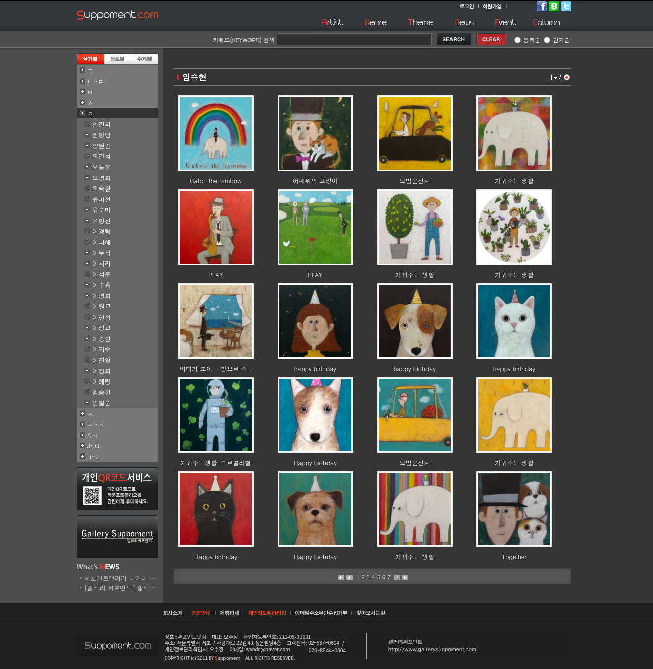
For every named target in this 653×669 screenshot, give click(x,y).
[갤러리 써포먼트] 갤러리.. (122, 587)
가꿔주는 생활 (514, 180)
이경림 (101, 231)
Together (513, 556)
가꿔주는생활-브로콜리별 (215, 462)
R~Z (93, 456)
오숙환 (101, 188)
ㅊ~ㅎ (96, 424)
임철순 (101, 402)
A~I (92, 435)
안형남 (101, 134)
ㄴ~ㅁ (96, 81)
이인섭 (101, 317)
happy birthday (315, 368)
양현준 (101, 145)
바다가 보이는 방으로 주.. (216, 368)
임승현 (101, 392)
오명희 (101, 177)
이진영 (101, 359)
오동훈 (101, 166)
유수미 (101, 209)
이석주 (101, 274)
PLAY (215, 274)
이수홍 (101, 284)
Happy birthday (315, 462)
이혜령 (101, 381)
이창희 (101, 370)
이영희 (101, 295)
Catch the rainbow (216, 180)
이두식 (101, 252)
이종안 (101, 338)
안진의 (101, 124)
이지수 (101, 349)
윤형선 (101, 220)
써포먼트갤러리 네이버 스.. (122, 578)
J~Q (93, 445)
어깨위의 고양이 (315, 180)
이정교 (101, 327)
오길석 (101, 156)
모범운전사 (414, 180)
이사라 (101, 263)
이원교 (101, 306)
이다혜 (101, 241)
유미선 (101, 199)
